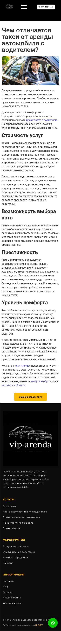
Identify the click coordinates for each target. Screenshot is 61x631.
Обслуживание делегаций (19, 551)
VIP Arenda (22, 365)
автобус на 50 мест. (14, 385)
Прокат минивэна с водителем (21, 517)
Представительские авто (18, 522)
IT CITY (39, 625)
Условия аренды (13, 603)
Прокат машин (11, 528)
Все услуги (9, 506)
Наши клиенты (12, 597)
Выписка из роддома (15, 557)
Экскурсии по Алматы (16, 546)
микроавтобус (40, 381)
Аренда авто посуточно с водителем (25, 511)
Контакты (8, 581)
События (8, 562)
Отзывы (7, 592)
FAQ (5, 586)
